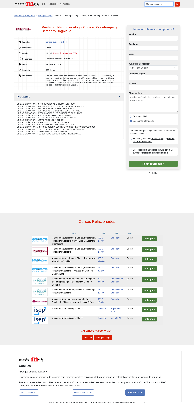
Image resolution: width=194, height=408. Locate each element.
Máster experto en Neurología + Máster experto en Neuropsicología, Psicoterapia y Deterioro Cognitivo (73, 282)
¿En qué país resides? (140, 64)
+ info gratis (149, 239)
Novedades (65, 4)
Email (131, 54)
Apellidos (133, 44)
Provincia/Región (137, 74)
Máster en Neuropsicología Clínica (67, 309)
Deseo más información (143, 121)
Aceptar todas (135, 392)
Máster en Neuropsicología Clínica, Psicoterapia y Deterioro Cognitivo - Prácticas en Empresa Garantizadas (74, 271)
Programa (23, 96)
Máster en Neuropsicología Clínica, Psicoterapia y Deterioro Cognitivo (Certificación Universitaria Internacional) (74, 241)
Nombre (132, 34)
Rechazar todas (83, 392)
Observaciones (136, 93)
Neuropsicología (103, 338)
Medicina (88, 338)
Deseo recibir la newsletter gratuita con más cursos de (153, 151)
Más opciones (29, 392)
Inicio (44, 4)
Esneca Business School (56, 42)
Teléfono (133, 83)
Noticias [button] (52, 4)
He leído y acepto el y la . (154, 140)
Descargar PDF (140, 116)
